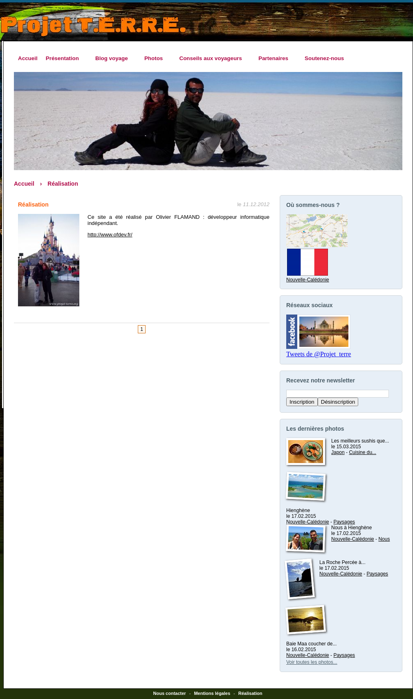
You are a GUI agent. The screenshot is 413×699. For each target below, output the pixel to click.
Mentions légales (212, 693)
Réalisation (62, 183)
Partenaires (275, 58)
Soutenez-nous (324, 58)
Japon (338, 452)
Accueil (28, 58)
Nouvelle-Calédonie (307, 277)
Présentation (64, 58)
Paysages (344, 522)
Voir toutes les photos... (311, 662)
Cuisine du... (362, 452)
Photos (155, 58)
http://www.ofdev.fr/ (110, 235)
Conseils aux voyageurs (212, 58)
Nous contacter (169, 693)
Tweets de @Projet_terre (318, 354)
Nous (384, 539)
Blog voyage (113, 58)
